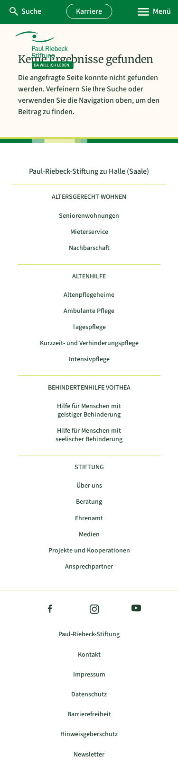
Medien (89, 534)
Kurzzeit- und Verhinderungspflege (89, 343)
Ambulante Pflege (89, 311)
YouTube (134, 609)
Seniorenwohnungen (89, 216)
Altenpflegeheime (89, 295)
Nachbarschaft (89, 248)
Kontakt (89, 654)
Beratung (89, 502)
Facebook (50, 609)
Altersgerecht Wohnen (89, 197)
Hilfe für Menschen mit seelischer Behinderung (89, 435)
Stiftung (89, 467)
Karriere (89, 11)
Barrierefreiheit (89, 714)
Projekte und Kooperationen (89, 550)
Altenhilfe (89, 276)
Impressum (89, 674)
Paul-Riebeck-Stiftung (89, 634)
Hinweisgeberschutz (89, 734)
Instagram (93, 609)
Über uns (89, 485)
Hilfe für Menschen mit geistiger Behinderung (89, 410)
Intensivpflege (89, 359)
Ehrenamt (89, 518)
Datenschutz (89, 694)
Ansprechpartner (89, 566)
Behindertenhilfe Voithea (89, 387)
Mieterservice (89, 232)
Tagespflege (89, 327)
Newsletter (89, 754)
